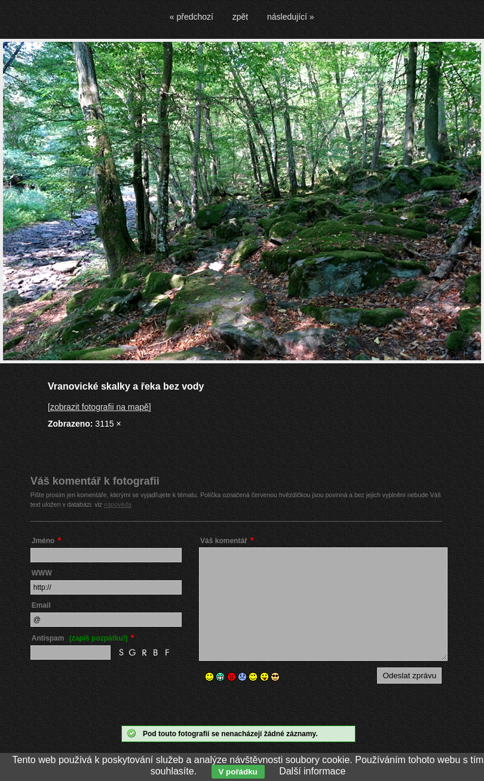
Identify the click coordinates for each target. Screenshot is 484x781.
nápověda (117, 504)
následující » (290, 17)
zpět (240, 17)
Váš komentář (223, 541)
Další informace (312, 771)
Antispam (80, 638)
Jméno (43, 541)
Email (41, 605)
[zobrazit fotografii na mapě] (99, 407)
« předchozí (191, 17)
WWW (42, 573)
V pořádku (238, 771)
